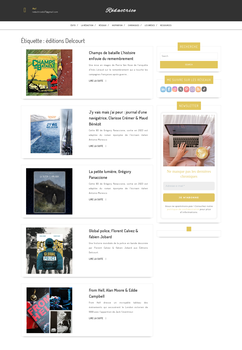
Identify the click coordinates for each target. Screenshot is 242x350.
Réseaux (102, 25)
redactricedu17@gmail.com (45, 11)
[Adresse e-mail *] (189, 186)
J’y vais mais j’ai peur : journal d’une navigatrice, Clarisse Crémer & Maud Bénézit (118, 118)
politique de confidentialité (183, 209)
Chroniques (133, 25)
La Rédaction (87, 25)
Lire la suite (96, 80)
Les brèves (150, 25)
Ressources (165, 25)
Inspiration (117, 25)
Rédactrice (121, 11)
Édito (73, 25)
